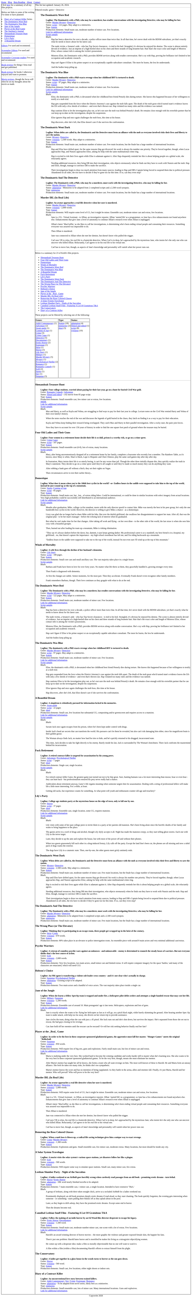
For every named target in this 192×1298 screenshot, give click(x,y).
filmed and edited (78, 326)
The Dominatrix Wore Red (15, 21)
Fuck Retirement (48, 274)
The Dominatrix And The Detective (56, 281)
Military (39, 354)
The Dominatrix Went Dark (52, 279)
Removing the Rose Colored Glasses (56, 298)
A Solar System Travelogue (52, 301)
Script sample (52, 34)
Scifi (38, 369)
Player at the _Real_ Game (52, 293)
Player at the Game (14, 29)
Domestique (9, 36)
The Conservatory (48, 308)
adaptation (56, 188)
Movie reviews (7, 79)
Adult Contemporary (45, 323)
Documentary (41, 340)
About (29, 2)
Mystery (55, 137)
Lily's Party (9, 38)
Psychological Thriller (45, 362)
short (61, 328)
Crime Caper (41, 335)
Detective (71, 22)
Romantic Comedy (44, 366)
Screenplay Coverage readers (13, 57)
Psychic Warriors (48, 286)
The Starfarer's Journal (14, 31)
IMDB (43, 402)
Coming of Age (42, 330)
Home (3, 2)
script (54, 25)
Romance (40, 364)
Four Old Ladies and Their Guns (54, 260)
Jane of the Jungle (12, 26)
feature (54, 27)
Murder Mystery (59, 22)
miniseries (55, 190)
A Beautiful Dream (12, 41)
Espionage (40, 345)
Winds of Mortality (49, 265)
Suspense (40, 376)
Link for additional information (59, 32)
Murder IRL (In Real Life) (52, 296)
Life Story (40, 352)
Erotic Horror (41, 342)
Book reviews (7, 65)
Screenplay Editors (9, 50)
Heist (38, 347)
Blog (10, 2)
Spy (37, 374)
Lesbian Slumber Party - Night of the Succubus (61, 303)
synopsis (56, 139)
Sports (38, 371)
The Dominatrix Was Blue (15, 24)
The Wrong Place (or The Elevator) (56, 284)
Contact (37, 2)
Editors (4, 45)
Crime (38, 333)
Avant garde (41, 328)
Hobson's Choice (48, 289)
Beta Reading (19, 2)
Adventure (40, 326)
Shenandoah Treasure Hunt (15, 33)
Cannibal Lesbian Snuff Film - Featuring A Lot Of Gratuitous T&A (69, 305)
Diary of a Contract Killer (15, 19)
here (8, 5)
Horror (39, 350)
